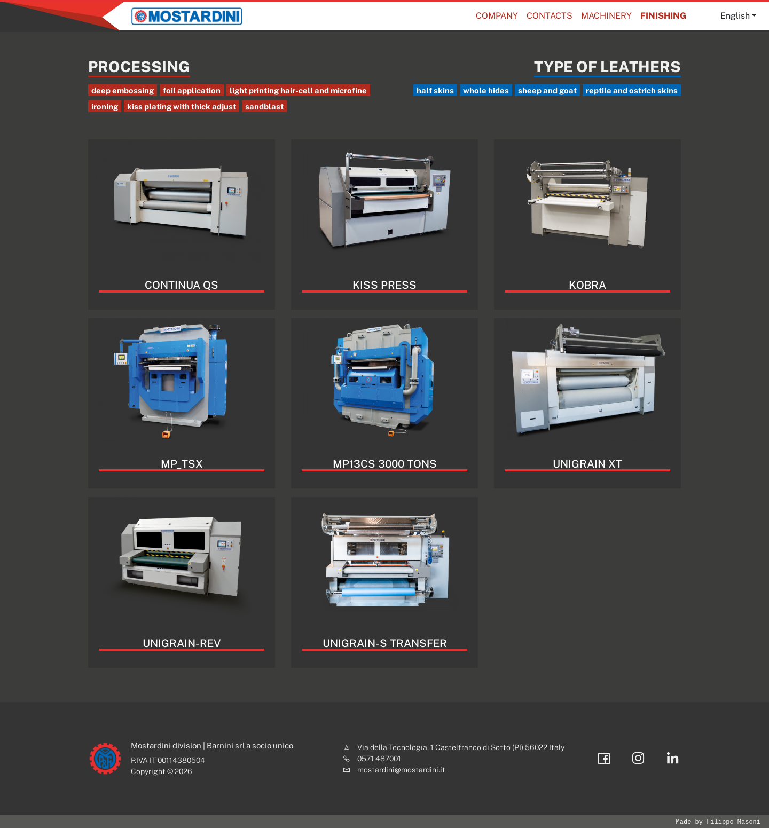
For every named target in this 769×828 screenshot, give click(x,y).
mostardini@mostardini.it (401, 770)
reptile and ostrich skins (632, 90)
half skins (435, 90)
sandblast (264, 106)
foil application (192, 90)
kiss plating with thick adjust (181, 106)
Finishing (663, 16)
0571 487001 (379, 758)
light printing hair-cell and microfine (298, 90)
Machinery (606, 16)
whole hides (486, 90)
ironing (104, 106)
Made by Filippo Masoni (718, 821)
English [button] (735, 16)
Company (497, 16)
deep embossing (122, 90)
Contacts (549, 16)
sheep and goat (547, 90)
